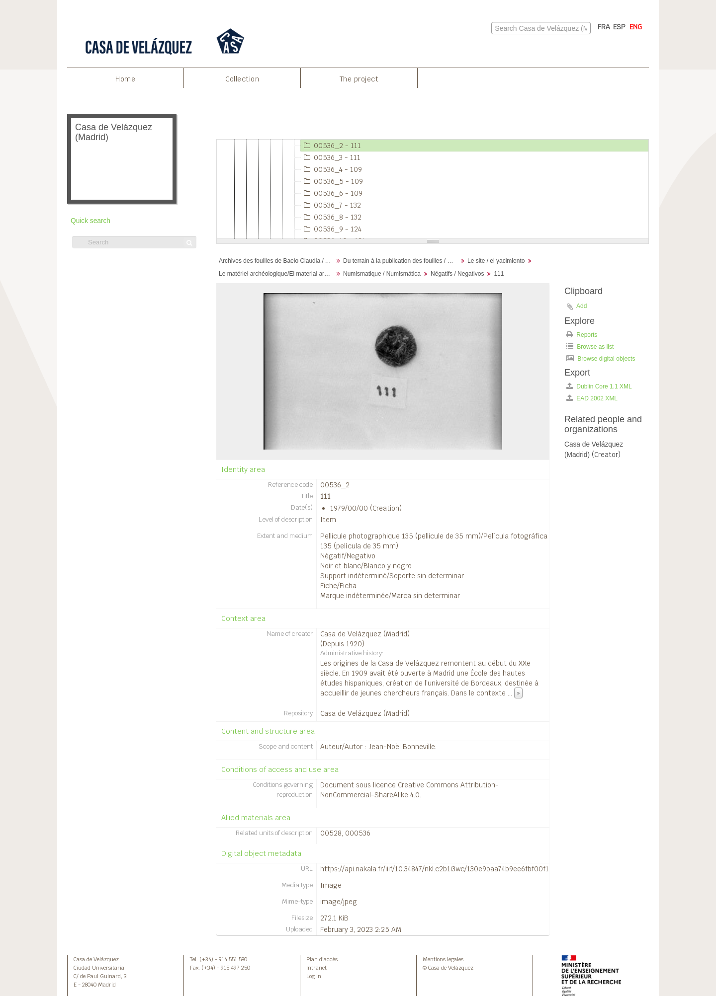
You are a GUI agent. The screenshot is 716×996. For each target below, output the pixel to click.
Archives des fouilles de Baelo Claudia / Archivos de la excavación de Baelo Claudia (277, 260)
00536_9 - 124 (331, 229)
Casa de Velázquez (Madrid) (365, 633)
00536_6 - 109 (331, 193)
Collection (242, 79)
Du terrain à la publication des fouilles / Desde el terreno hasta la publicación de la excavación (401, 260)
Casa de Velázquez (96, 959)
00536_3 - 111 (330, 157)
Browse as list (590, 346)
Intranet (316, 967)
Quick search (90, 221)
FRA (604, 26)
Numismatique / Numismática (382, 273)
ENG (635, 26)
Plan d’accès (322, 959)
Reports (581, 334)
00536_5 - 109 (332, 181)
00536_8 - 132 (331, 217)
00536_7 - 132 (331, 205)
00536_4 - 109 (331, 169)
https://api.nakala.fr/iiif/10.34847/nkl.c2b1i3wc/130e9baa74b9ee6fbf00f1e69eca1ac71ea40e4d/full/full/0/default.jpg (503, 868)
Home (125, 79)
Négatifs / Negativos (457, 273)
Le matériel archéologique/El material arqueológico (277, 273)
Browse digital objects (600, 358)
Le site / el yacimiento (496, 260)
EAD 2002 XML (592, 398)
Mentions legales (443, 959)
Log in (313, 976)
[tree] (432, 189)
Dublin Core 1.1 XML (599, 386)
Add (581, 306)
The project (359, 79)
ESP (619, 26)
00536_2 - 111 (331, 146)
